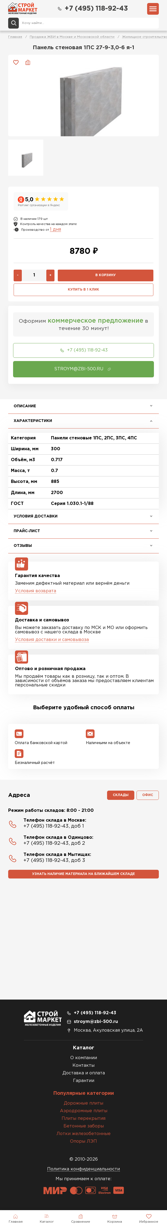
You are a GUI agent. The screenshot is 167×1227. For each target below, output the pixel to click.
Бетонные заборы (83, 1126)
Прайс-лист (27, 531)
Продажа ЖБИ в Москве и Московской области (72, 36)
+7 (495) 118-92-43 (92, 9)
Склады (121, 795)
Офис (147, 795)
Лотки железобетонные (83, 1134)
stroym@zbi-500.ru (96, 1022)
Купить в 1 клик (83, 289)
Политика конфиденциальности (83, 1169)
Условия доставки (35, 516)
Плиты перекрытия (83, 1119)
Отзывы (23, 545)
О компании (83, 1058)
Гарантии (83, 1081)
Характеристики (33, 421)
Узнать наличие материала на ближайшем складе (83, 874)
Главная (15, 36)
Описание (25, 406)
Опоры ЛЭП (83, 1141)
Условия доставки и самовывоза (52, 640)
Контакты (83, 1065)
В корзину (105, 275)
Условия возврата (35, 591)
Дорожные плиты (83, 1103)
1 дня (55, 229)
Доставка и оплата (83, 1073)
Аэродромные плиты (83, 1111)
